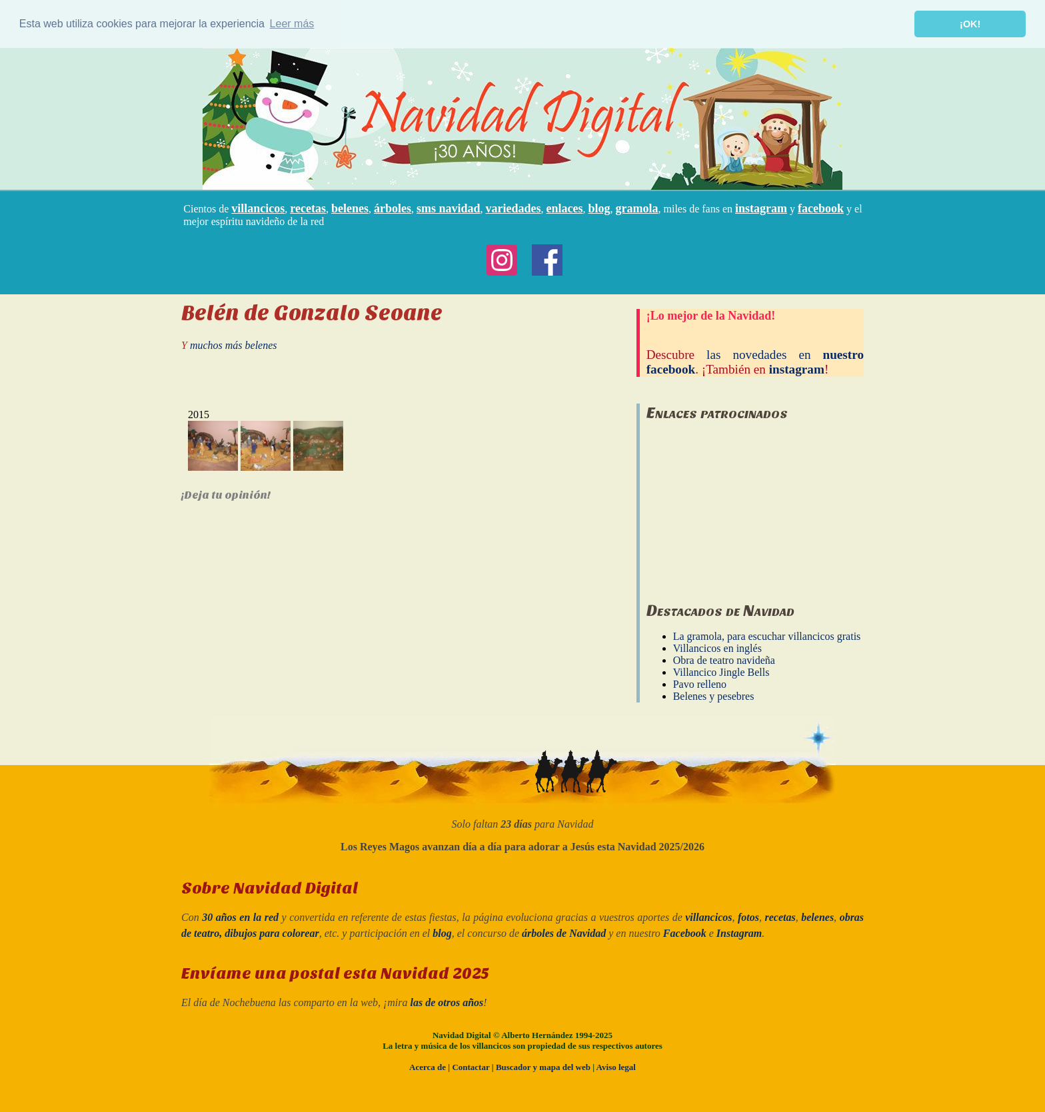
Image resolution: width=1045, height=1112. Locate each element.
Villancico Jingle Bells (721, 672)
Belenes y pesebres (713, 696)
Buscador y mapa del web (543, 1066)
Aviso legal (616, 1066)
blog (599, 207)
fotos (748, 917)
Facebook (684, 933)
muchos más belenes (233, 344)
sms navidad (449, 207)
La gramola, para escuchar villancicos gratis (767, 636)
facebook (821, 207)
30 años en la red (240, 917)
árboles (392, 207)
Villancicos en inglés (717, 648)
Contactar (470, 1066)
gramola (637, 207)
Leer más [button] (292, 23)
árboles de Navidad (564, 933)
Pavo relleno (699, 684)
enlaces (564, 207)
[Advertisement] (746, 504)
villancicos (258, 207)
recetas (308, 207)
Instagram (739, 933)
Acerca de (427, 1066)
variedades (513, 207)
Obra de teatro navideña (724, 660)
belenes (350, 207)
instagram (761, 207)
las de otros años (447, 1001)
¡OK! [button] (970, 24)
